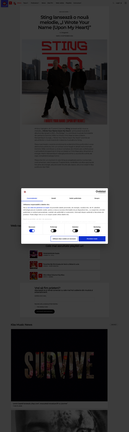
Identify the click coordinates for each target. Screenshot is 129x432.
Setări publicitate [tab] (75, 198)
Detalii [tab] (53, 198)
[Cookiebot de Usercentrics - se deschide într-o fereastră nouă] (97, 191)
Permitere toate (92, 239)
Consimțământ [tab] (32, 198)
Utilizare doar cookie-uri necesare (64, 239)
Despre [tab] (97, 198)
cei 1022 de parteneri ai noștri (38, 207)
